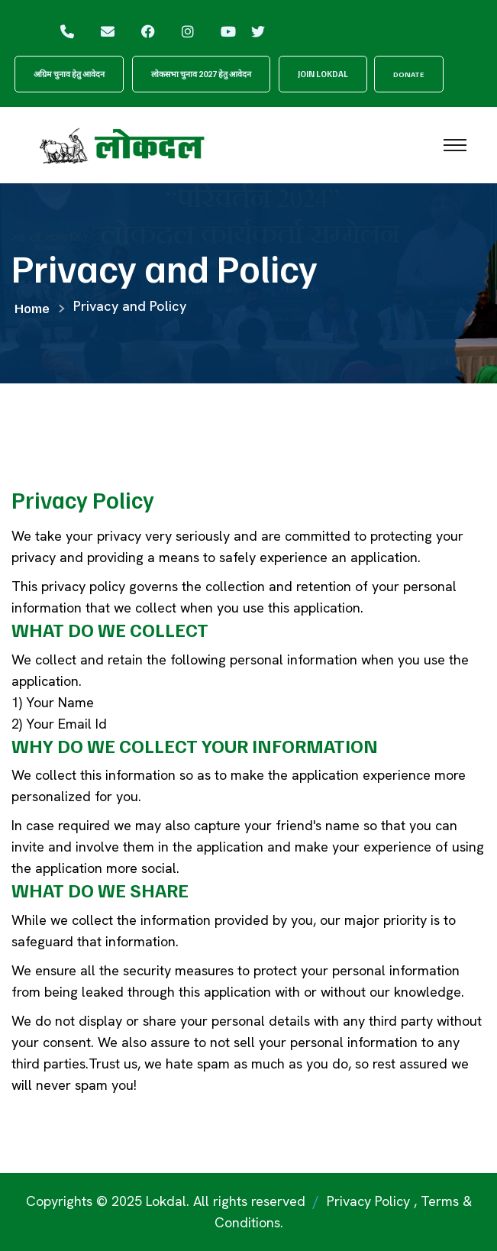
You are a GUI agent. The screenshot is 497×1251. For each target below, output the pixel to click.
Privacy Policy (368, 1201)
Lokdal (166, 1201)
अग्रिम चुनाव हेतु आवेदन (69, 74)
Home (32, 307)
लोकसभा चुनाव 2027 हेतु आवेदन (201, 74)
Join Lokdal (323, 74)
